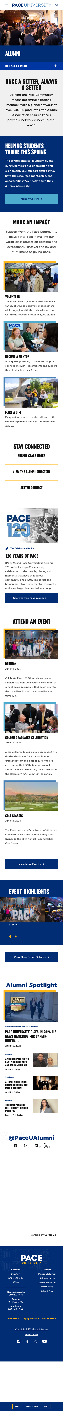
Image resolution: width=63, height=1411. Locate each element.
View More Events (30, 864)
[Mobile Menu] (6, 5)
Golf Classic (14, 815)
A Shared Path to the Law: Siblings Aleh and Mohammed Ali (17, 1062)
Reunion (10, 663)
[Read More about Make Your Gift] (31, 199)
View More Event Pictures (30, 957)
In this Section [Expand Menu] (31, 66)
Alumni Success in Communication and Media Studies (16, 1085)
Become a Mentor (17, 356)
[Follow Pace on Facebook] (18, 1341)
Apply (17, 1406)
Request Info (32, 1406)
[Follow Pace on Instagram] (35, 1341)
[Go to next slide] (16, 936)
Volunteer (12, 296)
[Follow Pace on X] (27, 1341)
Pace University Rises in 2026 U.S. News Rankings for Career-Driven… (31, 1036)
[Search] (56, 5)
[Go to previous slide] (10, 936)
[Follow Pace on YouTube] (44, 1341)
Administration (47, 1278)
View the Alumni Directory (31, 471)
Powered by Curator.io (43, 1234)
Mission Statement (47, 1274)
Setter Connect (31, 487)
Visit (46, 1406)
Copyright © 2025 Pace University (31, 1329)
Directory (15, 1274)
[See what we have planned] (31, 598)
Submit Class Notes (31, 455)
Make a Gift (13, 412)
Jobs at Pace (47, 1291)
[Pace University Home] (31, 5)
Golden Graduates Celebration (26, 737)
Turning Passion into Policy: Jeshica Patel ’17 (16, 1108)
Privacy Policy (31, 1334)
